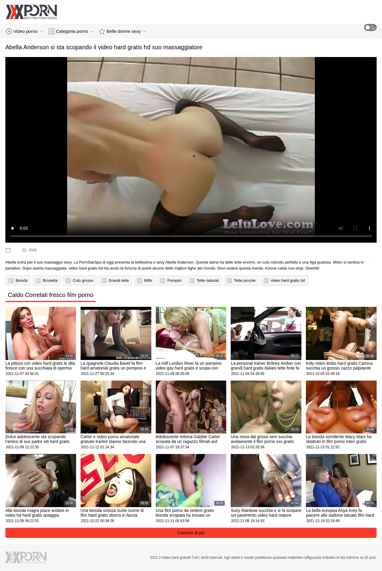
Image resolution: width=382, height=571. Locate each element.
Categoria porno (71, 31)
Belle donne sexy (122, 31)
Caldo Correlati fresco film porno (50, 295)
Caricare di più (191, 532)
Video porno (24, 31)
